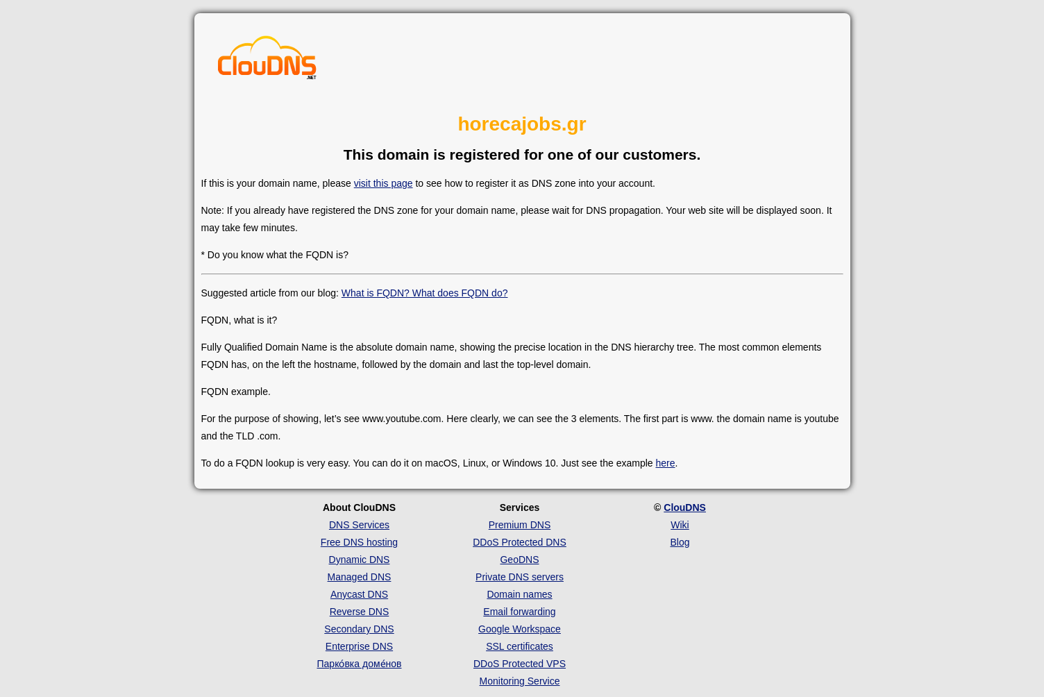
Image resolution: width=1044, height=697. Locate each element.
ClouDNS (685, 507)
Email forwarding (519, 611)
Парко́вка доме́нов (359, 663)
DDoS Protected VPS (519, 663)
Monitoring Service (520, 681)
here (665, 463)
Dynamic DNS (359, 559)
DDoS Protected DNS (519, 542)
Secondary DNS (359, 629)
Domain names (519, 594)
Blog (679, 542)
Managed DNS (360, 576)
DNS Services (359, 524)
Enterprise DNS (359, 646)
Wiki (680, 524)
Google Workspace (519, 629)
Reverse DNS (359, 611)
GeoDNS (519, 559)
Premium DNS (519, 524)
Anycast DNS (359, 594)
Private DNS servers (519, 576)
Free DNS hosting (359, 542)
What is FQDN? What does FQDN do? (425, 293)
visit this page (383, 183)
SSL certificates (519, 646)
